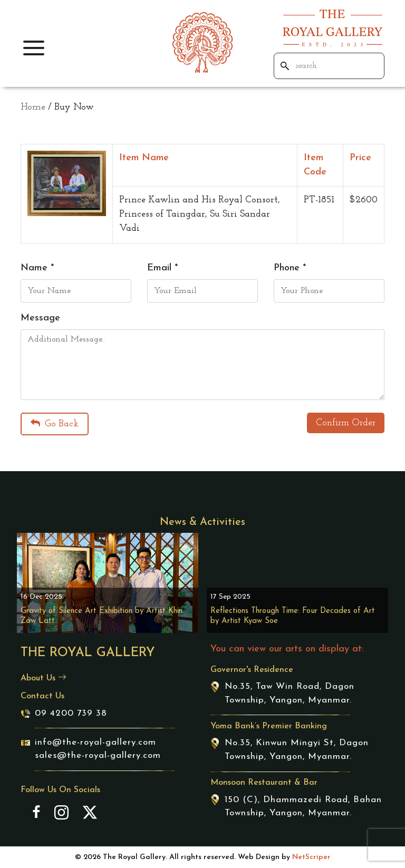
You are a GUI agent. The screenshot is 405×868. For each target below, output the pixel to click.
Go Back (55, 423)
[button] (34, 48)
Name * (37, 268)
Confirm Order (345, 423)
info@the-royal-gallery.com (95, 742)
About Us (43, 678)
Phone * (290, 268)
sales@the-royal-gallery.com (98, 755)
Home (33, 107)
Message (40, 318)
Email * (162, 268)
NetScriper (311, 857)
